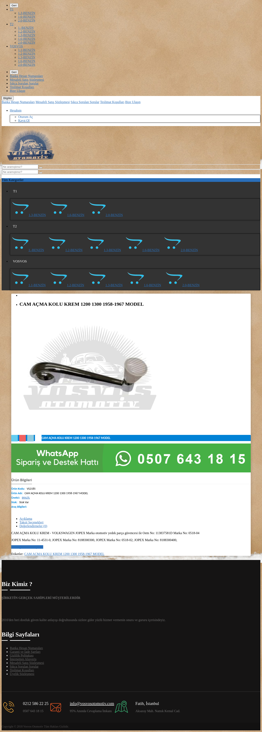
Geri (14, 5)
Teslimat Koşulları (22, 87)
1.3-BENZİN (26, 13)
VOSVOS (16, 46)
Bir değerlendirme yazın (27, 547)
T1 (12, 9)
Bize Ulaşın (17, 90)
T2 (12, 24)
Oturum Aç (25, 117)
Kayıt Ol (24, 120)
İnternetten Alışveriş (23, 659)
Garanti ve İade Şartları (25, 651)
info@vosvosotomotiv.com (92, 703)
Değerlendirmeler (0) (33, 526)
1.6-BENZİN (26, 16)
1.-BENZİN (26, 28)
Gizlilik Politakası (22, 655)
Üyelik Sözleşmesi (22, 674)
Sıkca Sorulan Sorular (24, 83)
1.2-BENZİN (26, 31)
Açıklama (25, 518)
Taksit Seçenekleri (31, 522)
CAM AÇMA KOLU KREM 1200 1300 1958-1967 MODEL (64, 554)
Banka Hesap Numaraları (26, 76)
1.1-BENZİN (26, 50)
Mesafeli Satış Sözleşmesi (27, 79)
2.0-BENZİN (26, 20)
